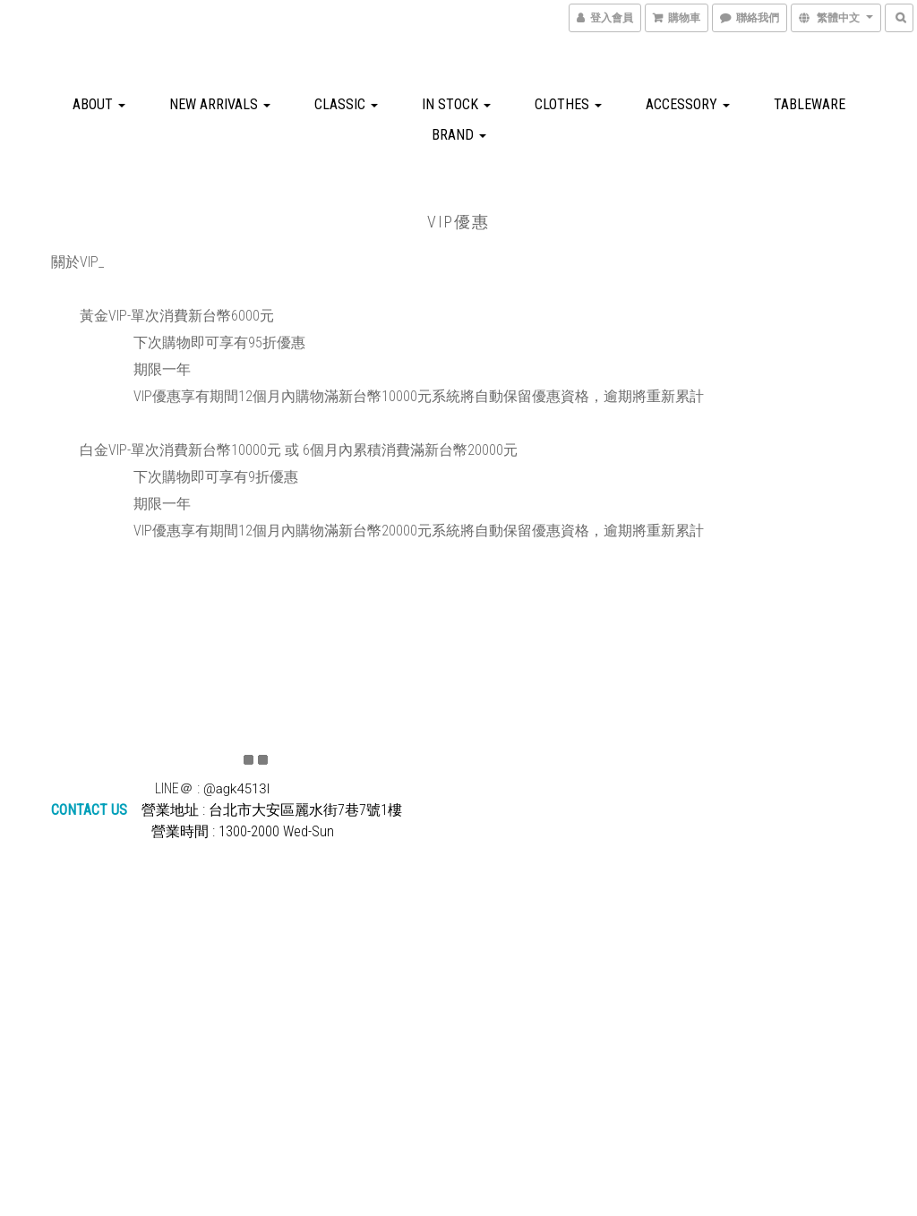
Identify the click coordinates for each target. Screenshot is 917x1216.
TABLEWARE (809, 104)
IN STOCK (456, 104)
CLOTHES (568, 104)
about (99, 104)
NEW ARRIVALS (219, 104)
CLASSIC (346, 104)
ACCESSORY (688, 104)
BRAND (459, 134)
